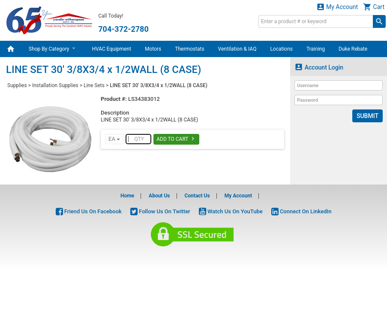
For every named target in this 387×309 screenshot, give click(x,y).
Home (127, 196)
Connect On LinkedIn (301, 211)
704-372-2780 (123, 28)
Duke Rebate (353, 49)
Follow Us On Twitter (160, 211)
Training (315, 49)
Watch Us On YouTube (231, 211)
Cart (373, 7)
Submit (367, 115)
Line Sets (94, 85)
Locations (281, 49)
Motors (153, 49)
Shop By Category (53, 48)
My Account (337, 7)
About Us (159, 196)
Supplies (17, 85)
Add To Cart (176, 138)
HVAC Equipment (111, 49)
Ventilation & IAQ (237, 49)
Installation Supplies (55, 85)
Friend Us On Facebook (89, 211)
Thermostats (189, 49)
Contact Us (197, 196)
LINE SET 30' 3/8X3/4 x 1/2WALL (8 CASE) (158, 85)
